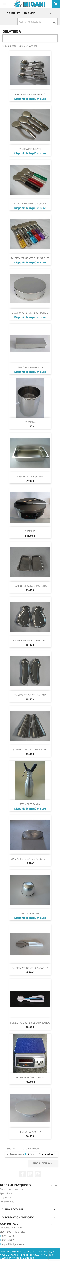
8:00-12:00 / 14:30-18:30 (12, 1231)
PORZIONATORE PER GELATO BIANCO (30, 1022)
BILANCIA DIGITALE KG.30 (30, 1077)
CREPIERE (30, 531)
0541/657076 (7, 1239)
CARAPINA (30, 421)
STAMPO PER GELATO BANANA (30, 695)
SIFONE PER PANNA (30, 804)
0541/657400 (7, 1235)
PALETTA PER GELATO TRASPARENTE (30, 258)
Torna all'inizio (42, 1163)
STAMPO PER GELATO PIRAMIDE (30, 749)
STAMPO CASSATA (30, 913)
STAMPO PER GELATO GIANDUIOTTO (30, 858)
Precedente (15, 1154)
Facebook (22, 1174)
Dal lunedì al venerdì (11, 1227)
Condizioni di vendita (11, 1189)
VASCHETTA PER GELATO (30, 476)
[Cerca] (37, 21)
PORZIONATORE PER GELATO (30, 94)
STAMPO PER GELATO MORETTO (30, 585)
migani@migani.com (12, 1244)
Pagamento (6, 1197)
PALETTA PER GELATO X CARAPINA (30, 968)
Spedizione (6, 1193)
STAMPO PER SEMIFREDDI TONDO (30, 312)
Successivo (48, 1154)
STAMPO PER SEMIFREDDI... (30, 367)
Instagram (38, 1174)
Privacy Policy (7, 1201)
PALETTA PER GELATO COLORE (30, 203)
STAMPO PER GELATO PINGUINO (30, 640)
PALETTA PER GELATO (30, 148)
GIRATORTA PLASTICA (30, 1131)
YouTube (30, 1174)
